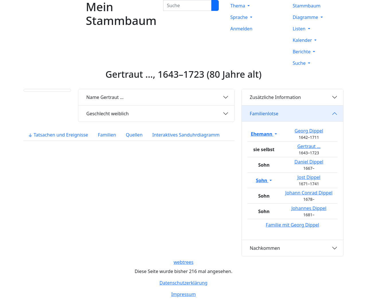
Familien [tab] (107, 135)
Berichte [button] (302, 51)
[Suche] (215, 5)
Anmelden (241, 29)
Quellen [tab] (134, 135)
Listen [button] (300, 29)
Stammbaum (307, 6)
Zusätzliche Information (275, 97)
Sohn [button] (262, 180)
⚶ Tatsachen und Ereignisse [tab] (58, 135)
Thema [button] (238, 6)
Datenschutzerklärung (183, 283)
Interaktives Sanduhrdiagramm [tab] (185, 135)
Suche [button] (300, 63)
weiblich (107, 113)
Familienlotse (264, 113)
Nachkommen (265, 248)
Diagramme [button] (306, 17)
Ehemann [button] (262, 134)
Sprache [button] (239, 17)
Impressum (183, 294)
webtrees (183, 262)
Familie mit (292, 225)
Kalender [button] (303, 40)
